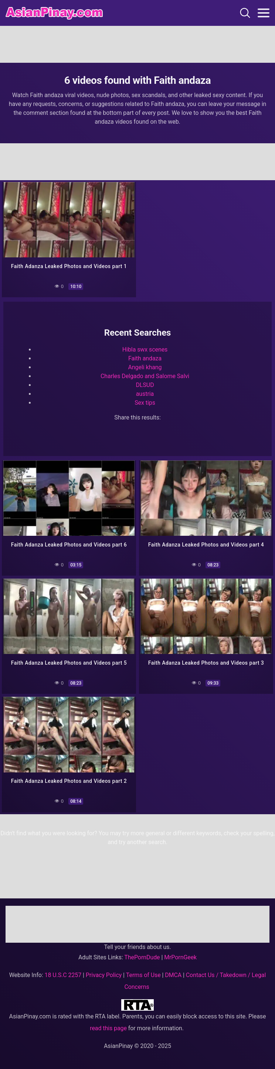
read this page (108, 1028)
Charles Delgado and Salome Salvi (145, 376)
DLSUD (145, 385)
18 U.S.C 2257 (63, 975)
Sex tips (145, 403)
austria (145, 394)
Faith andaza (145, 358)
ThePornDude (142, 957)
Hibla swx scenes (144, 349)
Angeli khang (145, 367)
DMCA (173, 975)
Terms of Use (143, 975)
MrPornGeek (180, 957)
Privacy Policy (104, 975)
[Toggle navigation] (263, 12)
